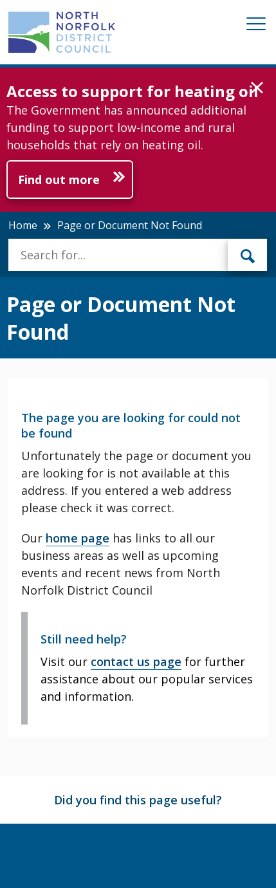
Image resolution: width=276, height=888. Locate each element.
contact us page (136, 661)
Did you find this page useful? (138, 800)
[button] (257, 88)
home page (77, 538)
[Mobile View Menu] (256, 26)
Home (22, 225)
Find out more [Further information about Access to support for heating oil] (59, 179)
